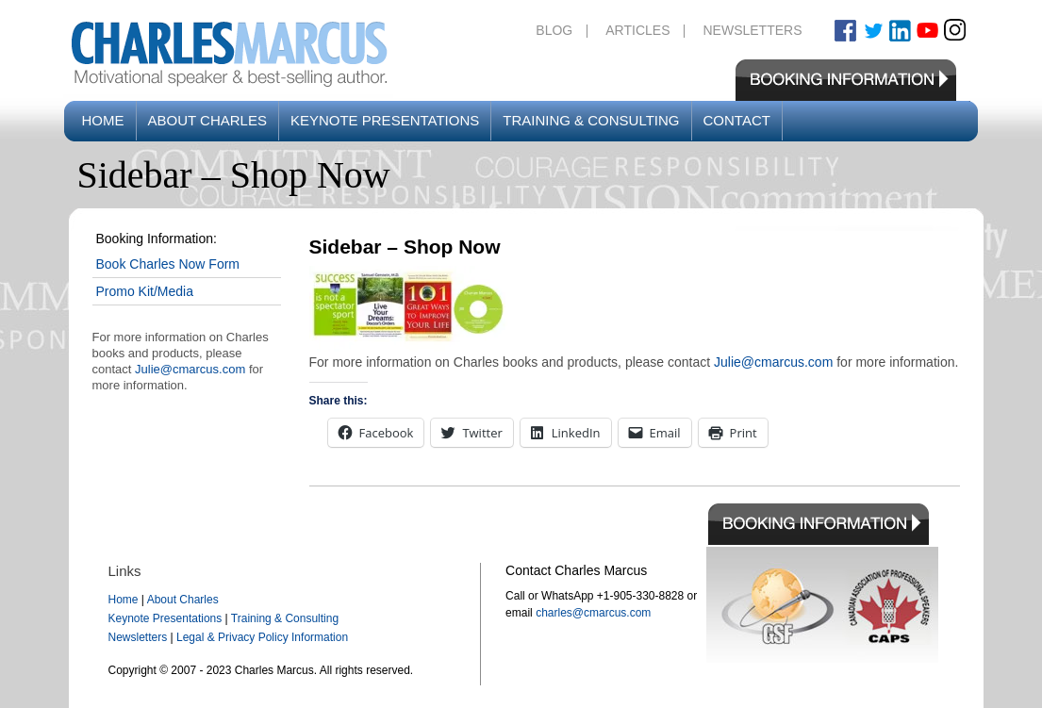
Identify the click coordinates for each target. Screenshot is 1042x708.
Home (103, 120)
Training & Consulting (591, 120)
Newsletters (752, 30)
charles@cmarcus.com (593, 612)
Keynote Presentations (384, 120)
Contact (736, 120)
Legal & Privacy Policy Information (262, 637)
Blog (554, 30)
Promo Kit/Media (144, 291)
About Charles (207, 120)
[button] (408, 309)
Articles (637, 30)
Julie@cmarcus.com (190, 369)
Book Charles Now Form (168, 264)
